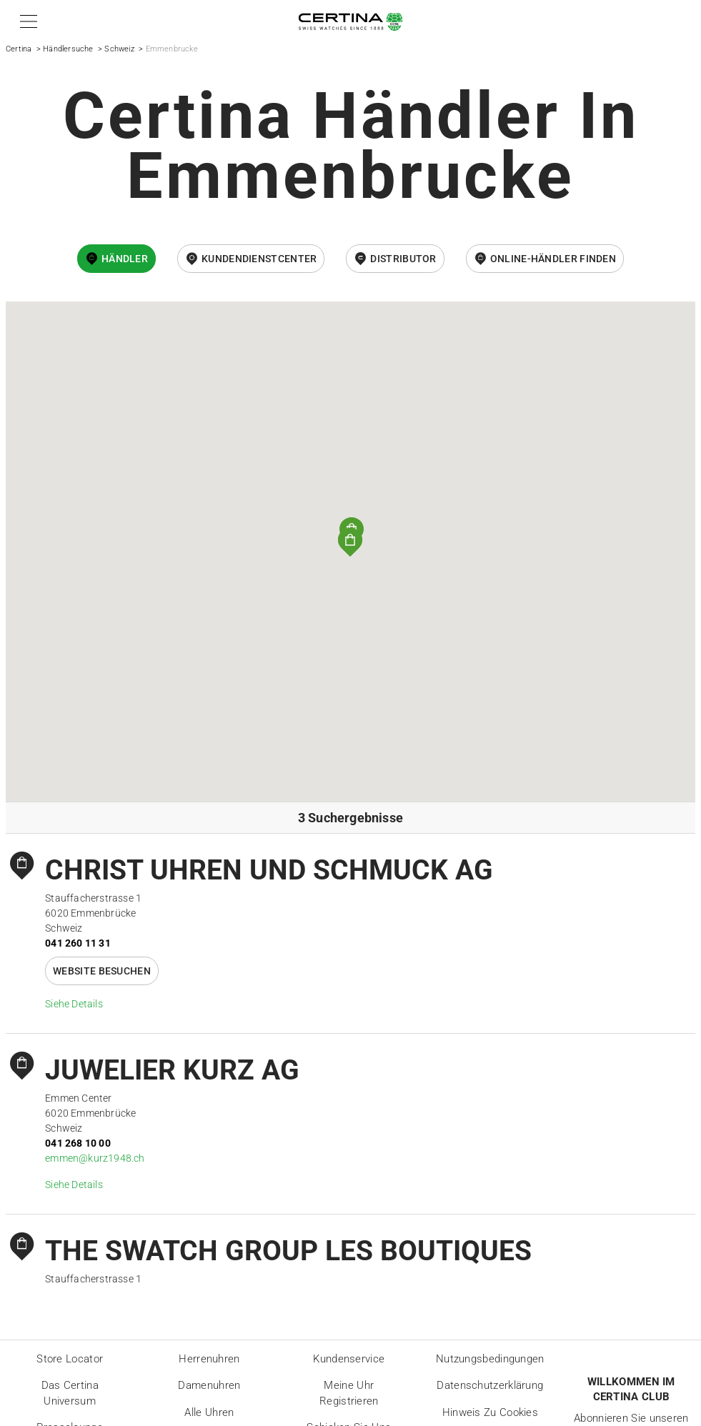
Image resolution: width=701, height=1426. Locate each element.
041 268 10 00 (78, 1143)
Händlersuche (68, 49)
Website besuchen (102, 971)
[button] (26, 21)
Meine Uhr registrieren (349, 1393)
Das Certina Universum (70, 1393)
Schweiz (119, 49)
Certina (18, 49)
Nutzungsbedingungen (490, 1358)
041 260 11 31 (78, 943)
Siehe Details (74, 1003)
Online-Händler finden (553, 258)
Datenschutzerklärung (490, 1385)
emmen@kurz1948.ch (94, 1158)
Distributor (403, 258)
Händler (124, 258)
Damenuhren (209, 1385)
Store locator (69, 1358)
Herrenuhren (209, 1358)
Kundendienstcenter (259, 258)
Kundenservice (348, 1358)
